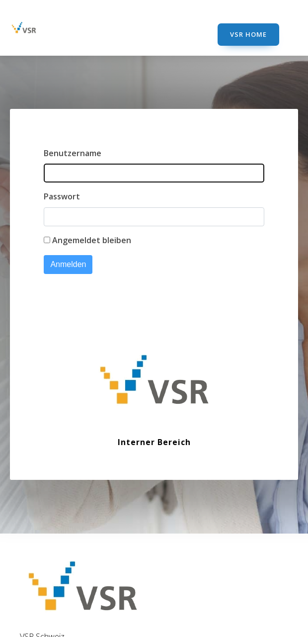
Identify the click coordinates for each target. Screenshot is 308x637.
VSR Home (248, 34)
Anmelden (68, 264)
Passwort (62, 196)
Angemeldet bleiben (91, 240)
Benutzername (72, 153)
